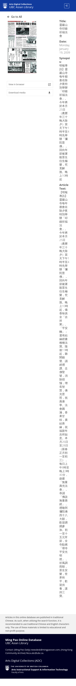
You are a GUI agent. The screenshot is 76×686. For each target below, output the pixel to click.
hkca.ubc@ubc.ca (34, 653)
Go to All (14, 16)
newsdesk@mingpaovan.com (45, 649)
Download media (30, 92)
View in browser (30, 84)
